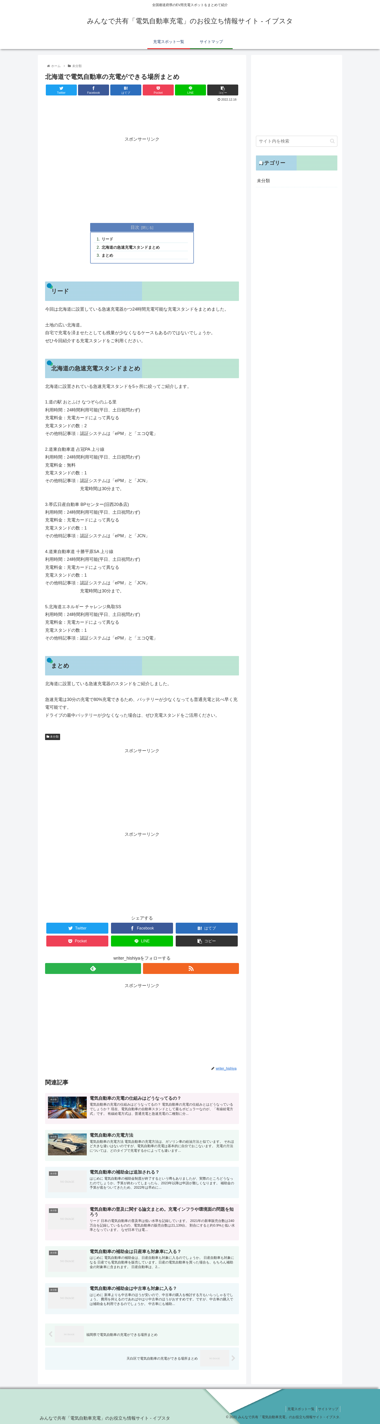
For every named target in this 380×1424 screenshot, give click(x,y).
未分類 (53, 736)
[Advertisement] (142, 117)
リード (107, 239)
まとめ (107, 255)
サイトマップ (327, 1409)
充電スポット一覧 (298, 1409)
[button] (332, 141)
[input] (296, 141)
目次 (135, 227)
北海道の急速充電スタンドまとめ (131, 247)
